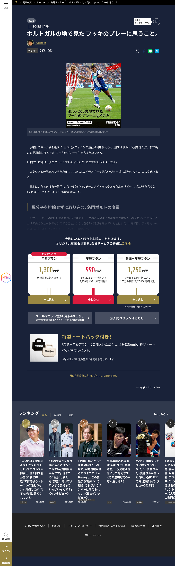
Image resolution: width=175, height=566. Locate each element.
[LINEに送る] (150, 51)
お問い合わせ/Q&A (35, 525)
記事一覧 (27, 2)
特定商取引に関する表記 (112, 525)
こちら (126, 243)
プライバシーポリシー (80, 525)
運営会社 (157, 525)
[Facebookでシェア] (143, 51)
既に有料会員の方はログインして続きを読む (93, 375)
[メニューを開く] (6, 6)
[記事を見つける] (6, 536)
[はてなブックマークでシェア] (156, 51)
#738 (31, 20)
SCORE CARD (41, 26)
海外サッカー (57, 2)
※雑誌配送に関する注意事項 (138, 306)
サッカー (41, 2)
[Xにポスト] (137, 51)
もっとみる (159, 414)
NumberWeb (138, 525)
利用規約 (56, 525)
